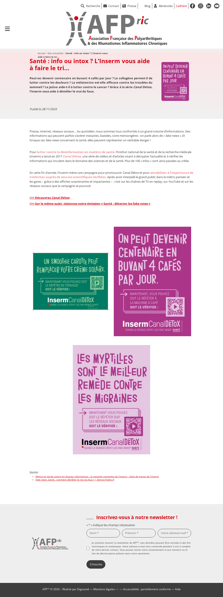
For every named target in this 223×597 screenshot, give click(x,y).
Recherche (90, 6)
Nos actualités (55, 53)
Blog (147, 6)
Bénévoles (166, 6)
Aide (178, 589)
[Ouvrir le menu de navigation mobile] (7, 29)
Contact (113, 6)
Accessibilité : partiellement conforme (147, 589)
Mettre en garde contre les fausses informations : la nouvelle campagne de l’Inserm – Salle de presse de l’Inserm (97, 476)
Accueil (42, 53)
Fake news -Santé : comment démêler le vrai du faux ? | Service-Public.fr (74, 479)
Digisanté (83, 589)
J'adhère (181, 6)
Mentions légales (104, 589)
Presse (131, 6)
